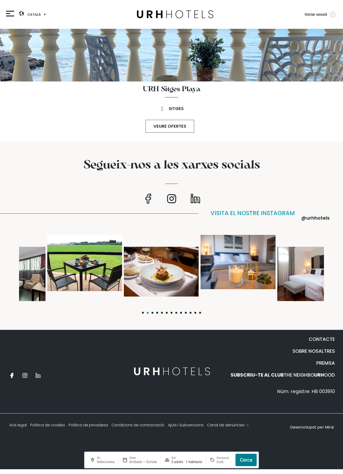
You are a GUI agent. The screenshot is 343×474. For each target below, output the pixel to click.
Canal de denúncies (228, 425)
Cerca (246, 460)
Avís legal (18, 425)
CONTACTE (322, 339)
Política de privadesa (88, 425)
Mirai (329, 427)
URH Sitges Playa (171, 89)
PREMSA (325, 363)
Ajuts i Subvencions (185, 425)
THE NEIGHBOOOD (283, 375)
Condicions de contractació (137, 425)
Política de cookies (47, 425)
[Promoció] (224, 462)
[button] (143, 313)
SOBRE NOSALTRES (314, 351)
